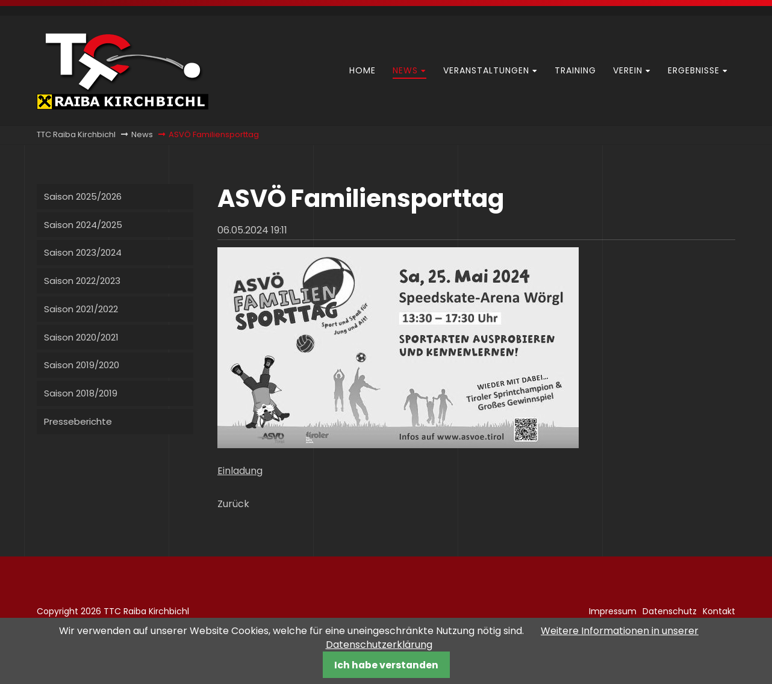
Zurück (233, 504)
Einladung (240, 471)
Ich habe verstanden (386, 665)
